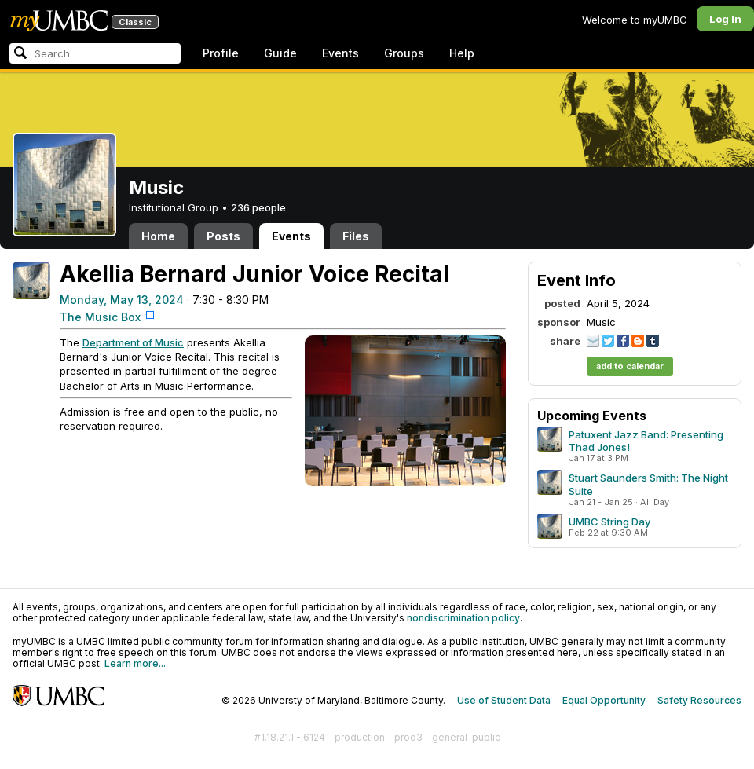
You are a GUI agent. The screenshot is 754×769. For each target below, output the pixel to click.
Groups (404, 53)
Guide (280, 53)
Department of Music (133, 342)
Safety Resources (699, 700)
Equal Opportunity (604, 700)
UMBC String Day (609, 521)
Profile (221, 53)
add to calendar (630, 366)
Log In (725, 19)
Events (340, 53)
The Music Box (100, 317)
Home (158, 236)
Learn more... (135, 663)
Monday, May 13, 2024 (122, 299)
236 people (258, 207)
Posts (223, 236)
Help (461, 53)
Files (355, 236)
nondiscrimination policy (463, 618)
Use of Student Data (504, 700)
